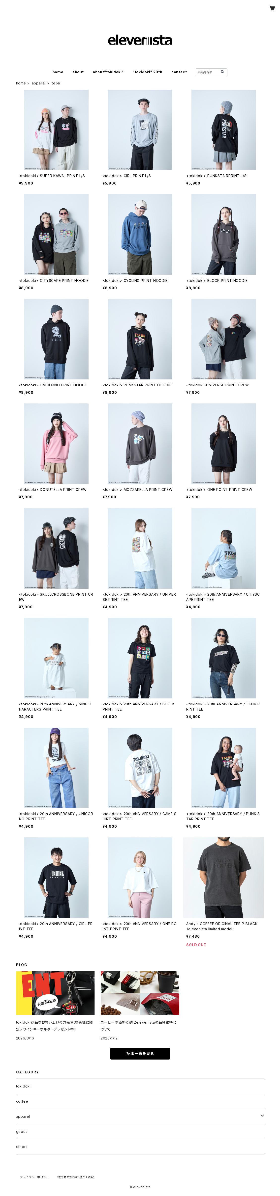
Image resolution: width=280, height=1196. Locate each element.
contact (179, 72)
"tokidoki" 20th (147, 72)
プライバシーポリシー (34, 1177)
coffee (22, 1101)
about (78, 72)
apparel (39, 83)
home (58, 72)
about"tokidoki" (108, 72)
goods (22, 1131)
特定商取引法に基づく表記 (75, 1177)
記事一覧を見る (140, 1053)
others (22, 1146)
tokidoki (23, 1086)
